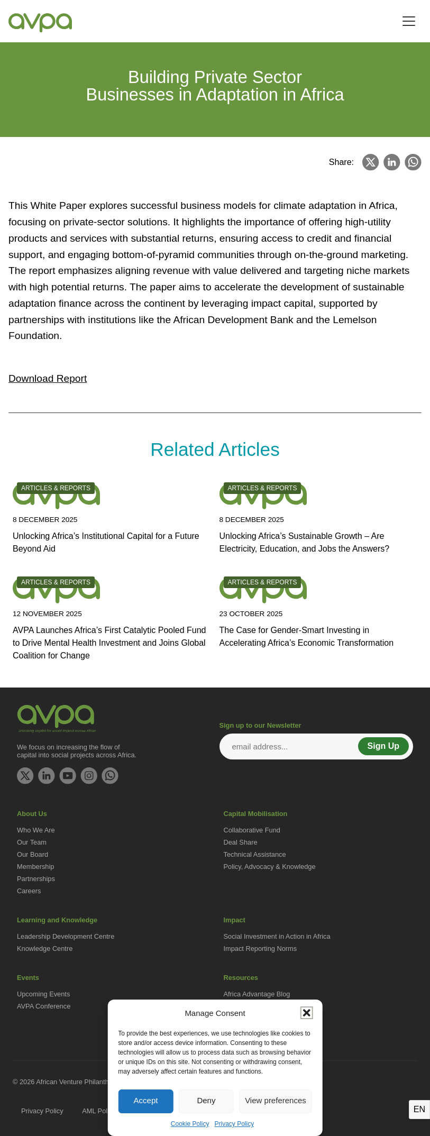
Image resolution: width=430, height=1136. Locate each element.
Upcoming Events (43, 994)
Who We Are (36, 830)
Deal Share (241, 842)
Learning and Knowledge (57, 920)
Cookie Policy (190, 1124)
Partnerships (36, 879)
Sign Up (383, 745)
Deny (206, 1100)
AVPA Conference (43, 1006)
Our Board (32, 854)
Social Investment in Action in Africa (277, 936)
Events (28, 978)
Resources (241, 978)
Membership (35, 867)
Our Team (32, 842)
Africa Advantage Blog (257, 994)
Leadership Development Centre (65, 936)
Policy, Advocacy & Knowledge (270, 867)
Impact (234, 920)
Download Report (47, 378)
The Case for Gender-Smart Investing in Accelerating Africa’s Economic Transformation (306, 636)
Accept (146, 1100)
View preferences (275, 1100)
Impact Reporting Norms (260, 948)
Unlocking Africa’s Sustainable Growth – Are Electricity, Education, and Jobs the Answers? (304, 542)
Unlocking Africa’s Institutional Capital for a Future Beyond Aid (106, 542)
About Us (32, 814)
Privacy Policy (234, 1124)
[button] (306, 1012)
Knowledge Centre (44, 948)
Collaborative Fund (252, 830)
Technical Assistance (255, 854)
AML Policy (99, 1111)
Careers (29, 891)
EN (419, 1109)
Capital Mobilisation (256, 814)
